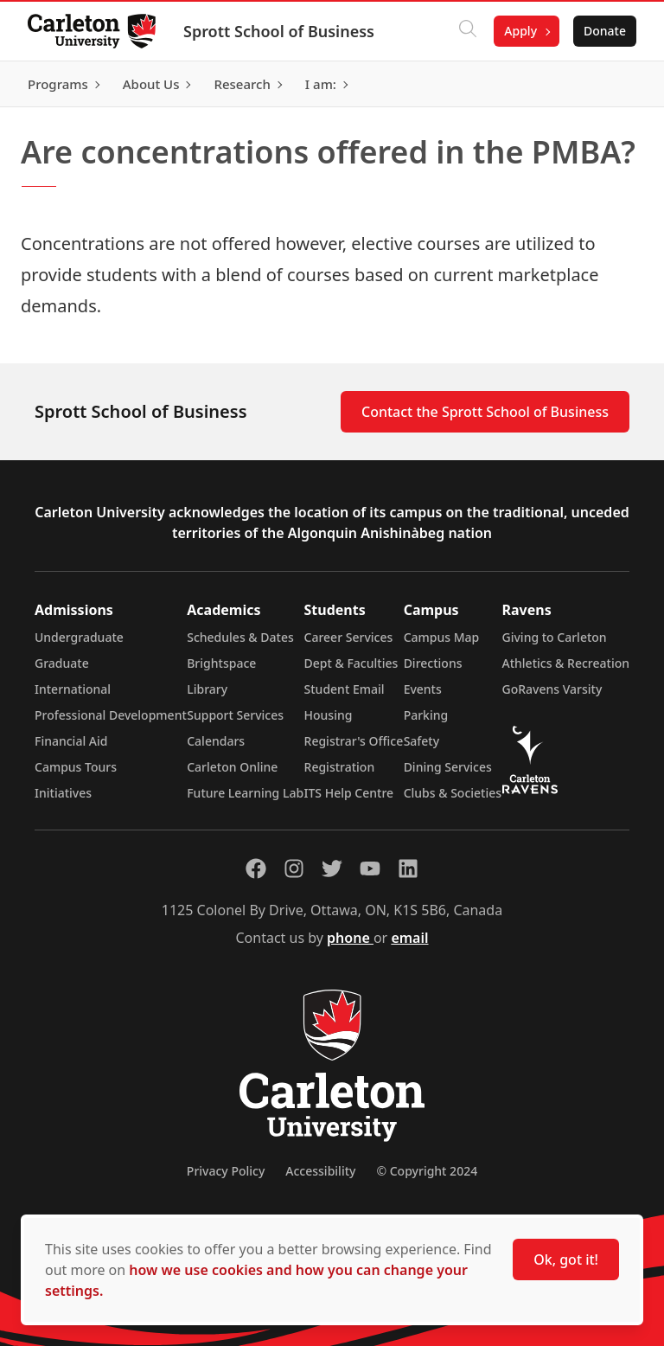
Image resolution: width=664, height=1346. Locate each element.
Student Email (344, 689)
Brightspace (221, 663)
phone (350, 937)
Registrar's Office (354, 741)
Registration (339, 767)
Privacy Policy (226, 1171)
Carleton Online (232, 767)
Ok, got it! (565, 1259)
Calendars (216, 741)
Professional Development (111, 715)
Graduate (62, 663)
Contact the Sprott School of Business (485, 411)
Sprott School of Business (278, 31)
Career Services (348, 637)
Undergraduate (79, 637)
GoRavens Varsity (552, 689)
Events (423, 689)
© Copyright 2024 (426, 1171)
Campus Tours (76, 767)
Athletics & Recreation (565, 663)
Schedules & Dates (240, 637)
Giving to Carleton (554, 637)
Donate (605, 30)
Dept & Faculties (351, 663)
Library (207, 689)
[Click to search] (467, 31)
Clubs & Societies (452, 793)
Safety (422, 741)
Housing (328, 715)
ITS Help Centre (349, 793)
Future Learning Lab (245, 793)
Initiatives (63, 793)
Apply (520, 30)
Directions (433, 663)
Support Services (235, 715)
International (73, 689)
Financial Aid (71, 741)
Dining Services (448, 767)
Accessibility (320, 1171)
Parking (426, 715)
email (409, 937)
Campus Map (442, 637)
